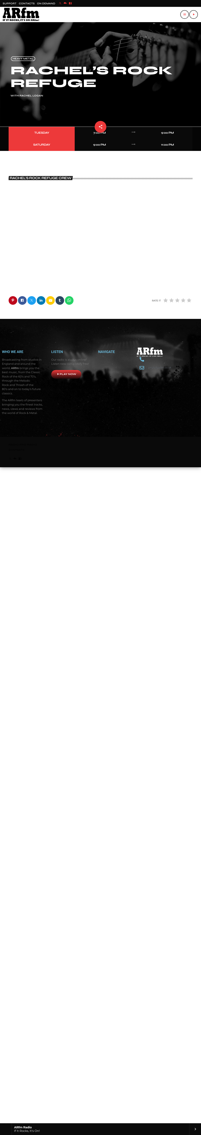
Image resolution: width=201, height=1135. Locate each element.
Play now (66, 1030)
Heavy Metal (23, 58)
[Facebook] (70, 3)
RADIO (14, 1100)
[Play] (193, 14)
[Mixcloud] (65, 3)
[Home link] (21, 14)
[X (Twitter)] (60, 3)
